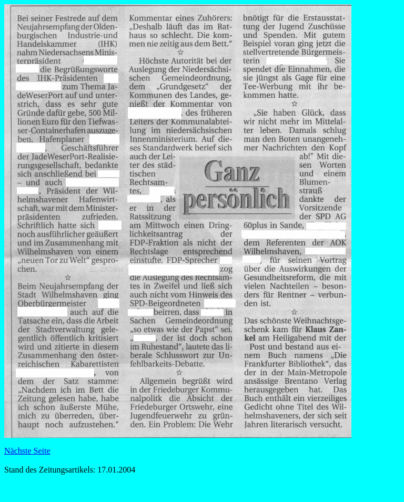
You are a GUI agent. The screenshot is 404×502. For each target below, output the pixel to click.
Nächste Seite (27, 450)
